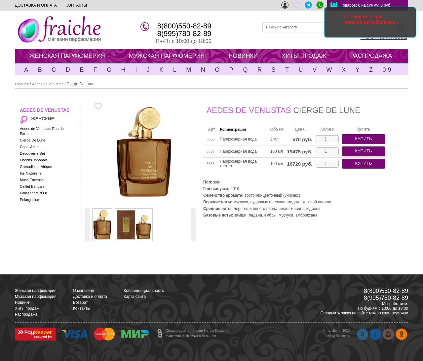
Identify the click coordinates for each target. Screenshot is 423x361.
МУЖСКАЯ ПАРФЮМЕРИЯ (167, 56)
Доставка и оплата (90, 296)
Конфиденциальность (144, 290)
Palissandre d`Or (33, 193)
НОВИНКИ (243, 56)
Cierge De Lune (32, 140)
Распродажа (26, 314)
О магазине (83, 290)
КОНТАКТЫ (76, 5)
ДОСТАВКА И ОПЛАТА (36, 5)
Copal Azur (29, 147)
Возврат (80, 302)
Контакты (81, 308)
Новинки (22, 302)
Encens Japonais (34, 160)
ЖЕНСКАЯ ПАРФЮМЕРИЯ (67, 56)
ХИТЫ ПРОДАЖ (304, 56)
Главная (22, 84)
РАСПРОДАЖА (371, 56)
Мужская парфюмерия (36, 296)
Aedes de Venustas (47, 84)
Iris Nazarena (30, 173)
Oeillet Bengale (32, 186)
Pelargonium (30, 200)
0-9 (386, 69)
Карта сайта (135, 296)
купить (363, 138)
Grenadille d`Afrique (36, 167)
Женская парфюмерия (36, 290)
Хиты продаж (27, 308)
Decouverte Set (32, 153)
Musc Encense (32, 180)
